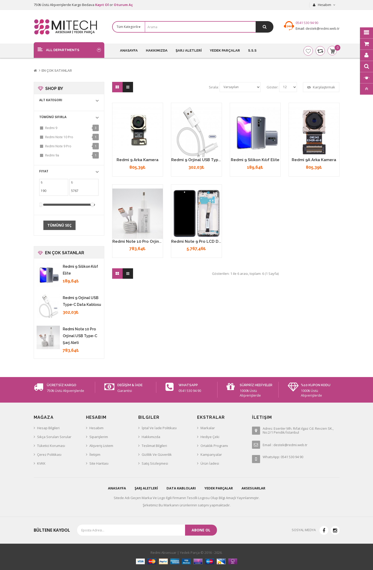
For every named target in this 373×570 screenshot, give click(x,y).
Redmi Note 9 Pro (58, 146)
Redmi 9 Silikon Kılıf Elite (255, 159)
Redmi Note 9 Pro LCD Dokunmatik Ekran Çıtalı (216, 241)
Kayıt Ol (102, 4)
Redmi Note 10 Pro (59, 137)
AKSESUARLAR (253, 488)
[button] (69, 49)
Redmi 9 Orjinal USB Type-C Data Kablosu (212, 159)
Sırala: (214, 87)
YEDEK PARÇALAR (218, 488)
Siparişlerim (98, 436)
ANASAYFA (117, 488)
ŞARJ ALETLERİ (146, 488)
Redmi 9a (52, 155)
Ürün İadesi (209, 463)
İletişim (94, 454)
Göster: (272, 87)
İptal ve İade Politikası (159, 428)
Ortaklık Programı (214, 445)
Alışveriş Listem (101, 445)
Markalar (207, 428)
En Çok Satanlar (57, 70)
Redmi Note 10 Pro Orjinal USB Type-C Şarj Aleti (80, 336)
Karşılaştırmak (321, 87)
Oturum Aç (123, 4)
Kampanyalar (211, 454)
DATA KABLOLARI (181, 488)
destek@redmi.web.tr (322, 28)
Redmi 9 (51, 128)
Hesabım (96, 428)
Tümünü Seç (59, 225)
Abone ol (201, 529)
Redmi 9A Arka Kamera (314, 159)
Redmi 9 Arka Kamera (137, 159)
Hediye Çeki (209, 436)
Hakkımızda (151, 436)
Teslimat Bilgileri (154, 445)
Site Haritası (98, 463)
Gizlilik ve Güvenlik (157, 454)
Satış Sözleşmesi (155, 463)
